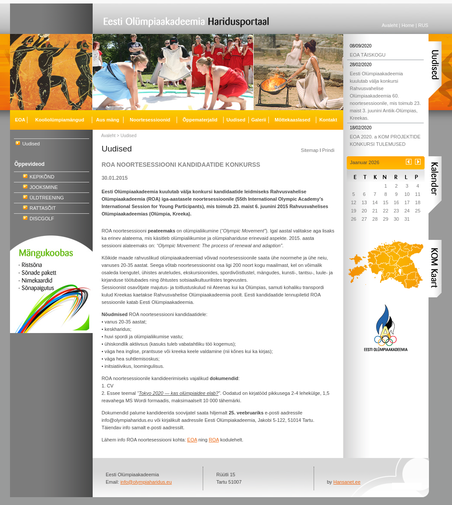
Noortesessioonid (150, 119)
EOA (20, 119)
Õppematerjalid (200, 119)
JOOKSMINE (44, 187)
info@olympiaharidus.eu (146, 482)
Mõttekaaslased (292, 119)
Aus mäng (107, 119)
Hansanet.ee (346, 482)
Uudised (31, 143)
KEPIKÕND (42, 176)
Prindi (328, 150)
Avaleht (390, 25)
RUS (423, 25)
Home (408, 25)
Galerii (258, 119)
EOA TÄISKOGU (367, 54)
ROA (214, 439)
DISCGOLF (42, 218)
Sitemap (309, 150)
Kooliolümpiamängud (59, 119)
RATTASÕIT (43, 208)
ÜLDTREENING (47, 197)
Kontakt (328, 119)
